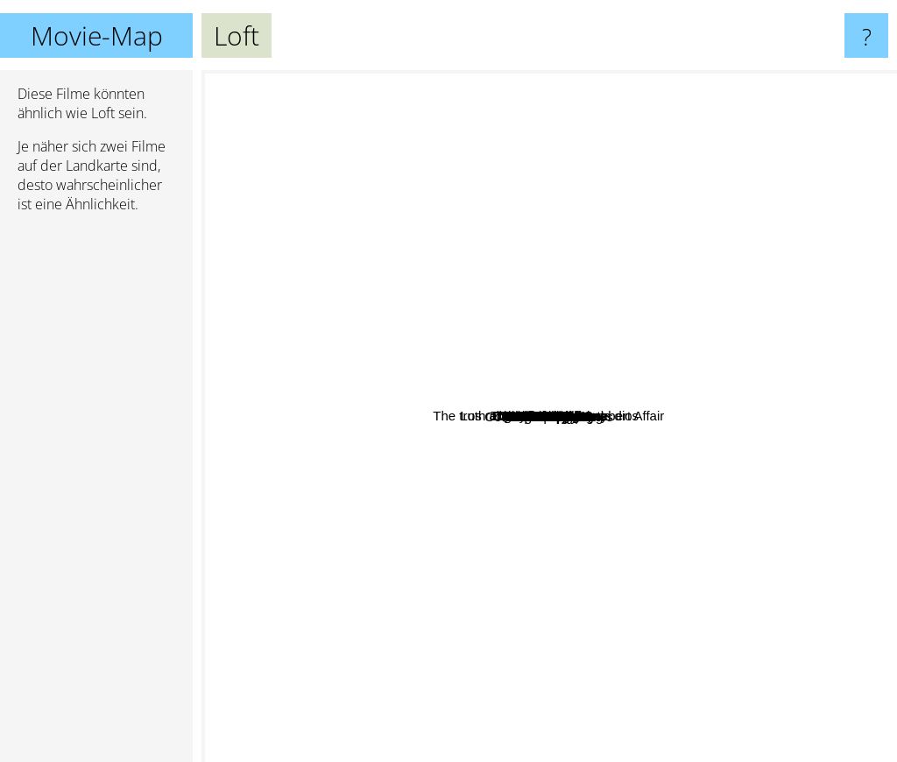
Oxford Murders (599, 448)
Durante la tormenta (767, 235)
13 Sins (385, 386)
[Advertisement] (96, 495)
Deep (338, 604)
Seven (771, 81)
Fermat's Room (297, 379)
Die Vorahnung (700, 550)
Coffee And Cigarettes (413, 574)
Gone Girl (262, 577)
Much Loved (626, 728)
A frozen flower (705, 660)
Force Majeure (554, 679)
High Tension (672, 643)
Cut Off (553, 489)
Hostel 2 (691, 512)
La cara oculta (530, 355)
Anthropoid (560, 594)
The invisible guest (605, 356)
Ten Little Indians (558, 283)
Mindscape (520, 401)
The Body (533, 504)
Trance (767, 447)
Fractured (618, 496)
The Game (543, 88)
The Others (466, 81)
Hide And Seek (644, 580)
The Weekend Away (471, 182)
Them (523, 633)
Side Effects (495, 650)
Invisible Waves (739, 619)
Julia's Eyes (297, 347)
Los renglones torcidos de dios (467, 159)
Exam (663, 212)
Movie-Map (97, 35)
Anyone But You (814, 377)
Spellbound (388, 497)
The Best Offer (664, 279)
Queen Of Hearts (384, 362)
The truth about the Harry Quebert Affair (324, 482)
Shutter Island (694, 81)
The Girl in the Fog (555, 414)
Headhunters (494, 451)
